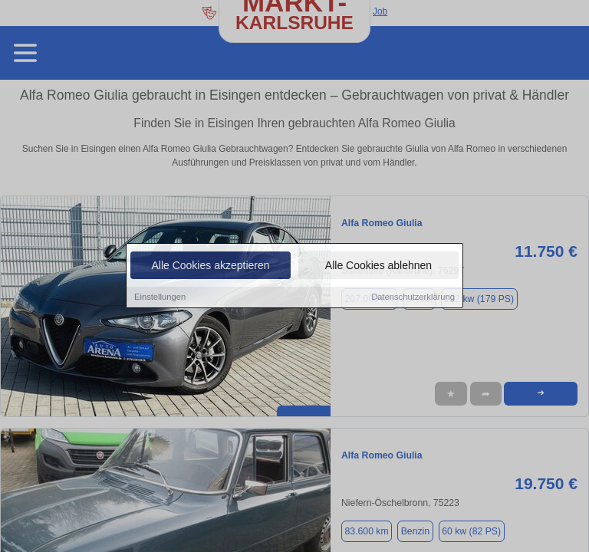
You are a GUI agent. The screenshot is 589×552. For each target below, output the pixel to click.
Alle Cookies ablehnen (378, 266)
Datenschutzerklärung (413, 297)
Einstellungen (160, 297)
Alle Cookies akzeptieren (210, 266)
